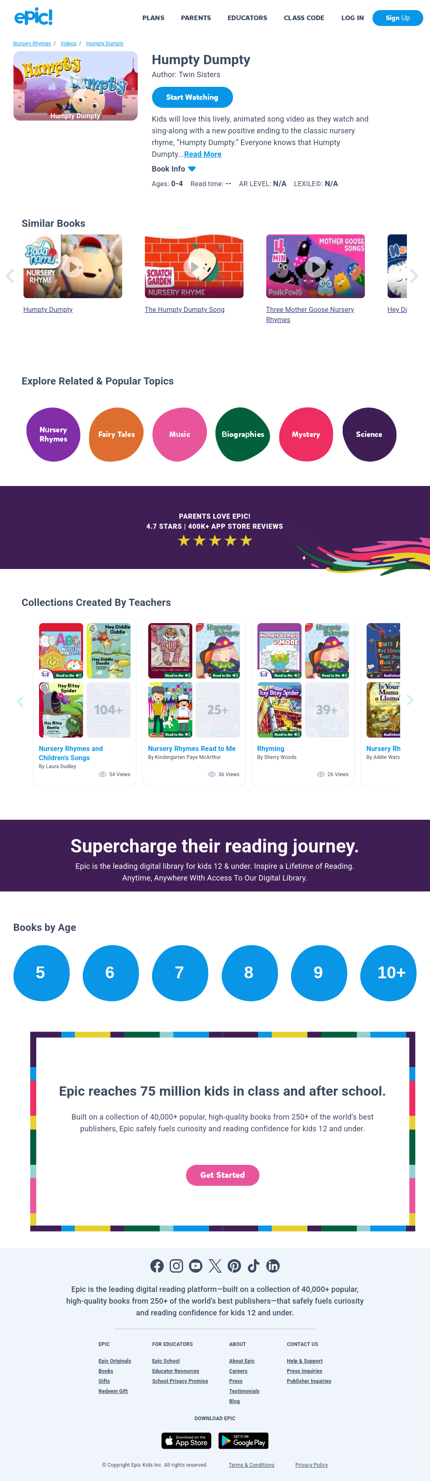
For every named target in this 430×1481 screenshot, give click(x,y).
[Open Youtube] (195, 1266)
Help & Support (304, 1361)
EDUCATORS (247, 17)
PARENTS (196, 17)
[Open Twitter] (215, 1266)
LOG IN (352, 17)
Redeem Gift (113, 1391)
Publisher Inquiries (309, 1381)
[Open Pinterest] (234, 1266)
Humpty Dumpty (105, 44)
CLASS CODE (304, 17)
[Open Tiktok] (253, 1266)
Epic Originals (115, 1361)
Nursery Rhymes (32, 44)
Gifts (104, 1381)
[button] (85, 702)
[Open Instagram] (176, 1266)
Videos (69, 44)
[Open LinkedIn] (273, 1266)
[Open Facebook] (157, 1266)
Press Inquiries (304, 1371)
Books (106, 1371)
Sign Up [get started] (398, 17)
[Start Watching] (192, 97)
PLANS (153, 17)
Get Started (222, 1175)
